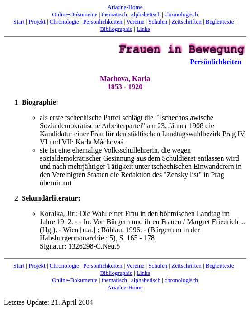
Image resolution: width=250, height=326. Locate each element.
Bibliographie (116, 28)
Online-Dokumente (74, 14)
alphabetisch (145, 14)
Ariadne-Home (125, 7)
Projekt (37, 21)
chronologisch (181, 14)
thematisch (114, 14)
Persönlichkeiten (103, 21)
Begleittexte (220, 21)
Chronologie (64, 21)
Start (19, 21)
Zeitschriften (186, 21)
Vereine (135, 21)
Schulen (157, 21)
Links (143, 28)
